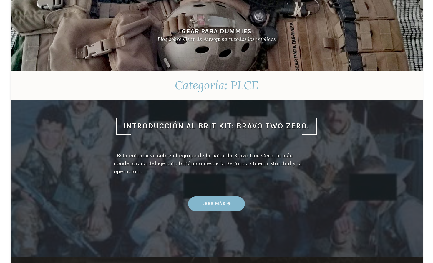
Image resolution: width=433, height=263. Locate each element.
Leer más (216, 206)
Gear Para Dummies (217, 31)
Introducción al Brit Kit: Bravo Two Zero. (216, 126)
